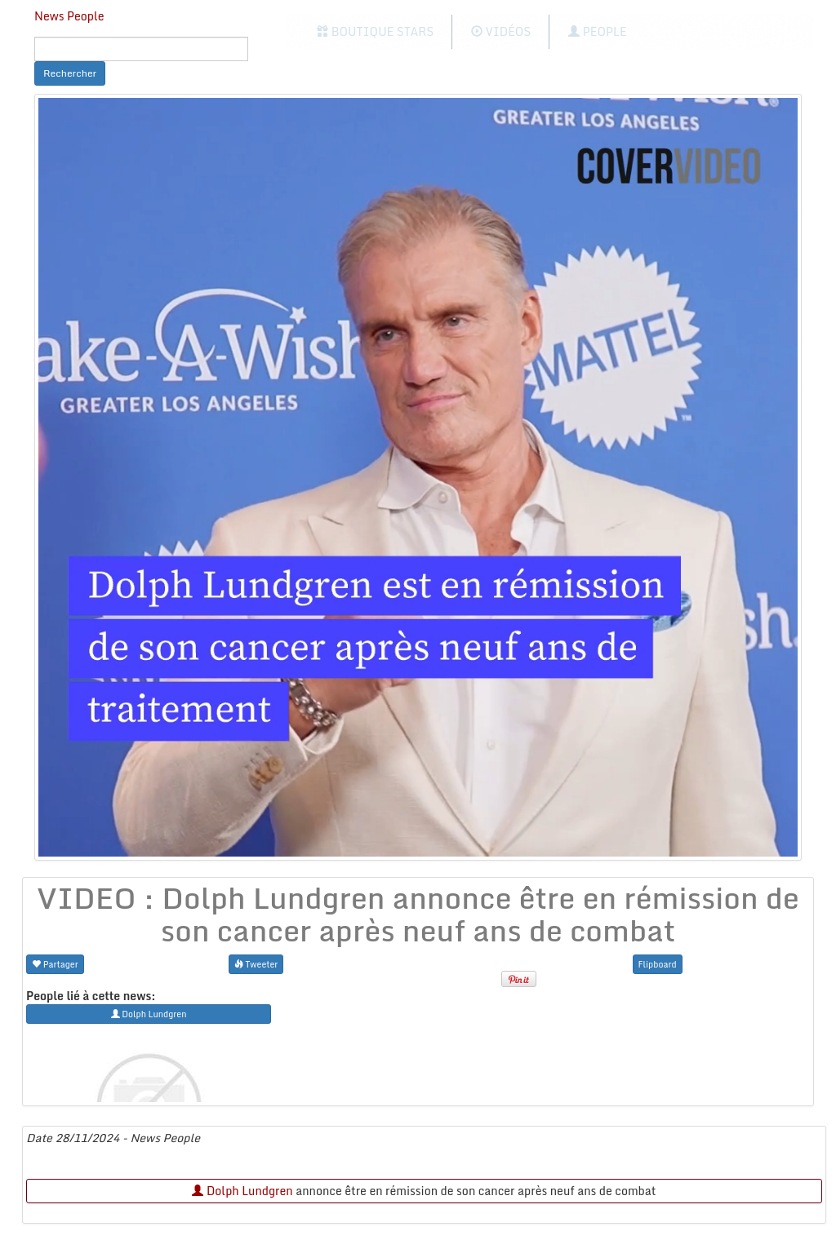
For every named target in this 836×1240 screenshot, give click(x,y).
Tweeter (256, 964)
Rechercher (69, 73)
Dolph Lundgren (242, 1190)
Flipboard (657, 964)
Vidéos (501, 31)
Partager (55, 964)
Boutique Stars (375, 31)
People (597, 31)
